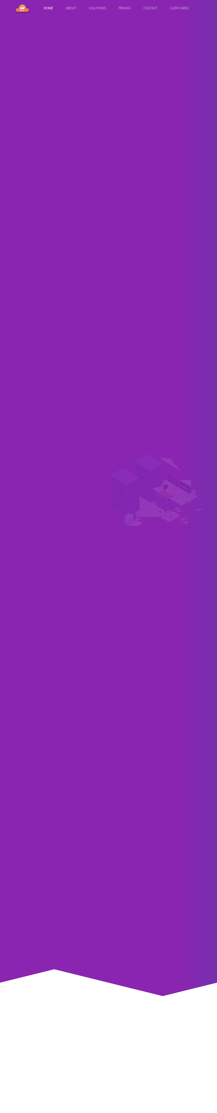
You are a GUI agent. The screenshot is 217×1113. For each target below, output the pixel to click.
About (71, 8)
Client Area (179, 8)
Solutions (97, 8)
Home (48, 8)
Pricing (125, 8)
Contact (150, 8)
